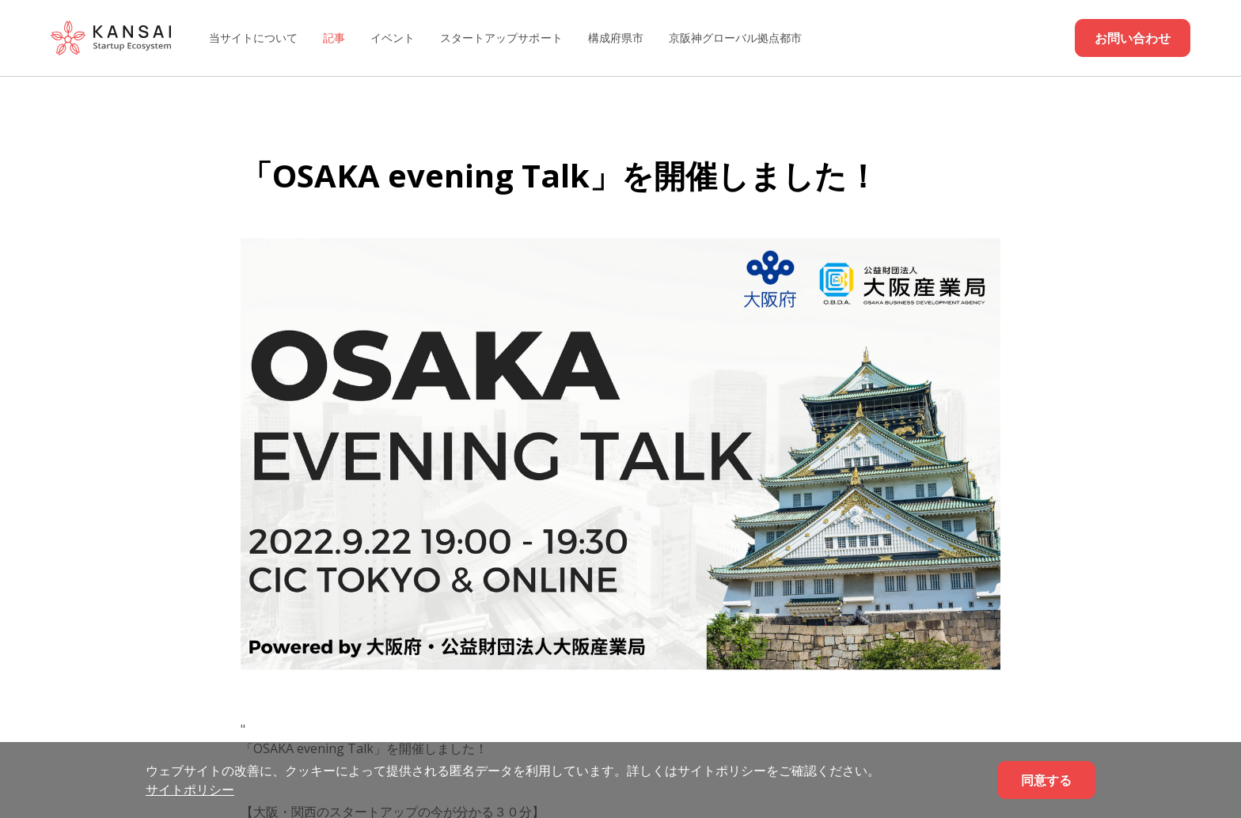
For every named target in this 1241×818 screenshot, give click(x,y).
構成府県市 (615, 37)
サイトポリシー (190, 789)
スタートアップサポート (501, 37)
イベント (392, 37)
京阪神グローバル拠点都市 (735, 37)
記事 (334, 37)
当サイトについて (253, 37)
